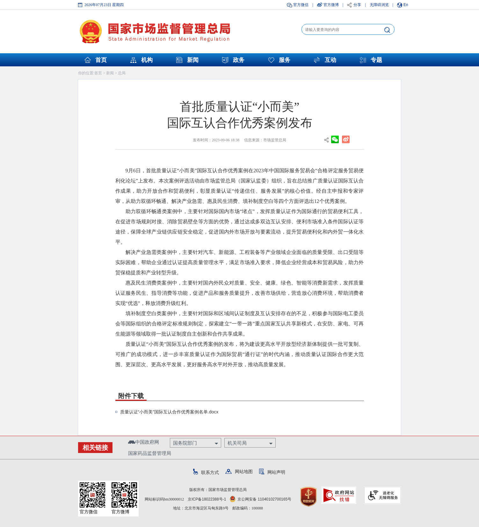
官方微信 (300, 5)
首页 (101, 60)
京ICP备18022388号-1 (207, 499)
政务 (238, 60)
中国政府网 (143, 442)
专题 (376, 60)
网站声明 (272, 472)
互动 (330, 60)
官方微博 (331, 5)
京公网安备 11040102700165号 (260, 499)
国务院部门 (185, 443)
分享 (357, 5)
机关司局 (237, 443)
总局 (122, 73)
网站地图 (239, 471)
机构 (147, 60)
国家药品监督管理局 (149, 453)
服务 (284, 60)
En (405, 5)
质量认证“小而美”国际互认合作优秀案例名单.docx (169, 411)
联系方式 (206, 472)
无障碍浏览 (379, 5)
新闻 (193, 60)
